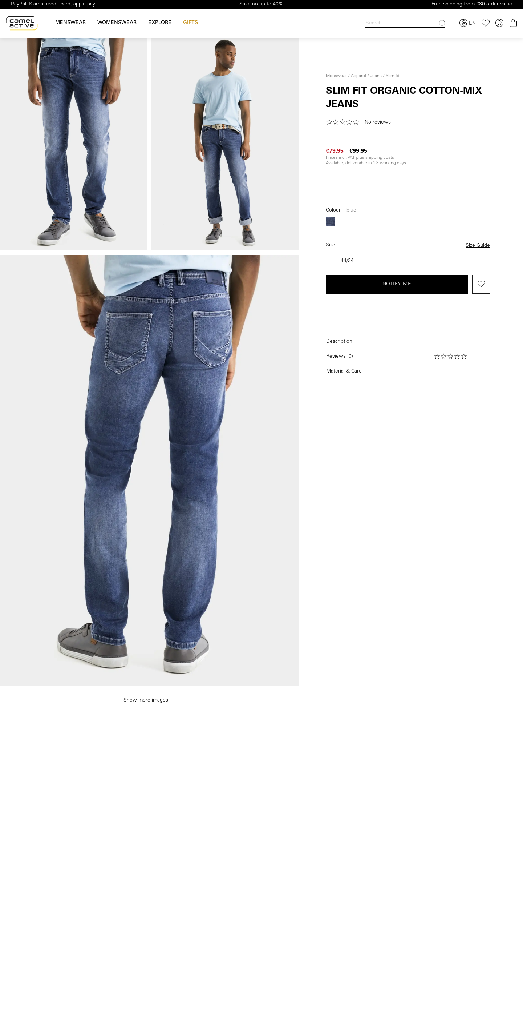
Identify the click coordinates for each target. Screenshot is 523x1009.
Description (339, 341)
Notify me (396, 284)
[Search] (405, 23)
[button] (361, 122)
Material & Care (344, 371)
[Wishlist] (485, 23)
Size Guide (478, 245)
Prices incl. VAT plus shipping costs (360, 158)
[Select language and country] (468, 23)
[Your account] (499, 23)
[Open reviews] (408, 356)
